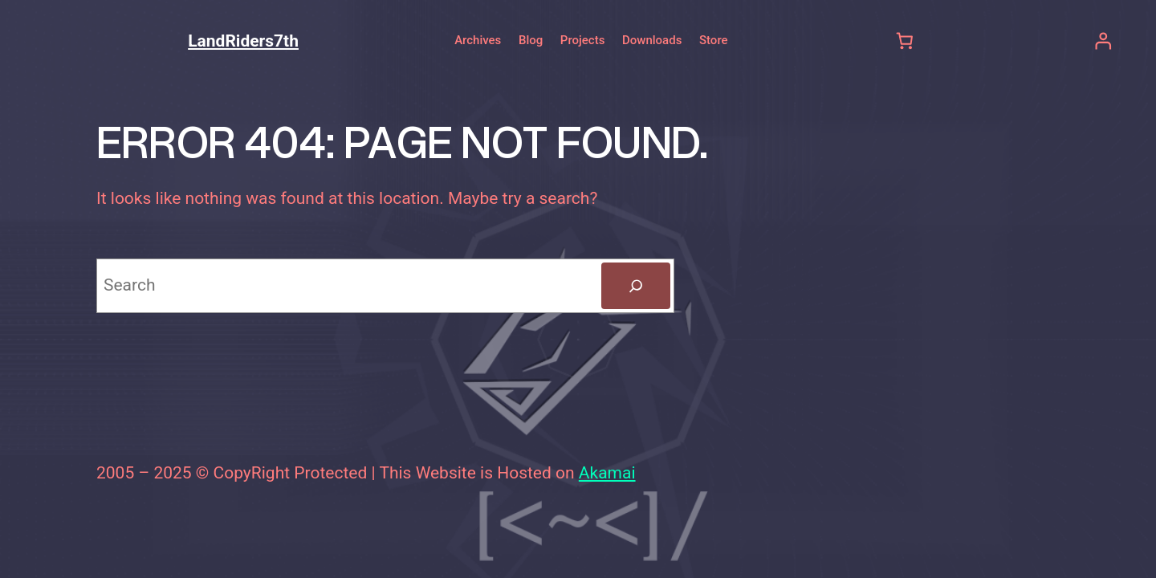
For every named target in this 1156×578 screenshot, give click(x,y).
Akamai (607, 472)
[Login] (1102, 40)
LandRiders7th (243, 41)
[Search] (635, 286)
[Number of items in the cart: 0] (905, 40)
